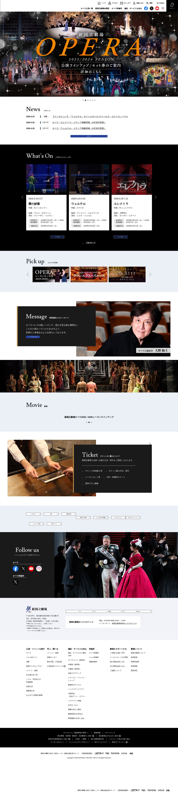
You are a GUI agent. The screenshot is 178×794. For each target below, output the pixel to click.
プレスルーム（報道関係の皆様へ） (76, 763)
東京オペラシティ (118, 773)
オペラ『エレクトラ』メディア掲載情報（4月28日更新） (79, 122)
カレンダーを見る (108, 243)
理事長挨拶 (135, 692)
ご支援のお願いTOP (117, 683)
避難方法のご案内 (74, 740)
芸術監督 (134, 688)
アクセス (115, 3)
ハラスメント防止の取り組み (119, 769)
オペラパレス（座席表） (77, 691)
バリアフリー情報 (74, 731)
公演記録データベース (55, 697)
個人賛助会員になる (117, 692)
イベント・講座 (32, 701)
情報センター (52, 688)
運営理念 (134, 701)
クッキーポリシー (57, 773)
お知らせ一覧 (89, 138)
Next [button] (170, 54)
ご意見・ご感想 (80, 769)
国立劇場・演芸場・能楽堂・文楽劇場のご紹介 (74, 766)
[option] (89, 54)
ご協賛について (115, 701)
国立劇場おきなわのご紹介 (108, 766)
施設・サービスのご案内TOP (77, 685)
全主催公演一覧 (32, 705)
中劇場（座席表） (74, 695)
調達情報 (97, 763)
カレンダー (127, 3)
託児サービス (73, 736)
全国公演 (29, 717)
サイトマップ (110, 763)
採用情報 (134, 697)
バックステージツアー (76, 720)
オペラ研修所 (117, 8)
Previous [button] (8, 54)
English (161, 3)
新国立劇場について (138, 683)
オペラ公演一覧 (87, 8)
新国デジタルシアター (34, 697)
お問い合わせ (137, 642)
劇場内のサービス (74, 715)
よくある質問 (108, 642)
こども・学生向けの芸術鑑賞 (33, 711)
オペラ (28, 683)
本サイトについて (100, 773)
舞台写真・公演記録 (54, 692)
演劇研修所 (93, 692)
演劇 (27, 692)
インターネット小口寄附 (119, 688)
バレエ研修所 (94, 688)
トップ (104, 3)
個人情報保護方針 (97, 769)
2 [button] (89, 437)
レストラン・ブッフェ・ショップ (77, 709)
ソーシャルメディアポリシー (79, 773)
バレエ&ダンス (31, 688)
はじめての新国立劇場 (34, 726)
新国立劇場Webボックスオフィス (124, 656)
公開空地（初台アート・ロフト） (77, 725)
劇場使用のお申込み (75, 744)
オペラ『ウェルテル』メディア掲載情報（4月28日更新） (79, 128)
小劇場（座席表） (74, 699)
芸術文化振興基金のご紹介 (58, 769)
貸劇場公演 (90, 251)
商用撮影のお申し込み (76, 749)
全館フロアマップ (74, 704)
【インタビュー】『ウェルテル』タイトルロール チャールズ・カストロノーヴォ (90, 116)
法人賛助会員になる (117, 697)
